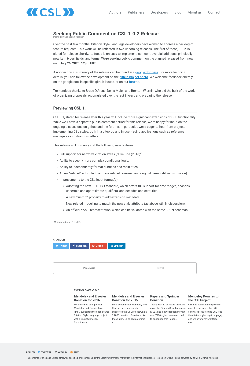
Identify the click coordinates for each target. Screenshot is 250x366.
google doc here (146, 72)
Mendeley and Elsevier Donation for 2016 (90, 298)
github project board (134, 77)
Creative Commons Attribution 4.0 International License (128, 358)
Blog (177, 12)
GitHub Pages (173, 358)
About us (195, 12)
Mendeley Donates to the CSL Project (203, 298)
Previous (89, 268)
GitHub (61, 352)
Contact (214, 12)
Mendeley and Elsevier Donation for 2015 (128, 298)
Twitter (44, 352)
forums (134, 82)
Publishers (136, 12)
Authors (115, 12)
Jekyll (195, 358)
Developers (159, 12)
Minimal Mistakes (209, 358)
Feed (74, 352)
